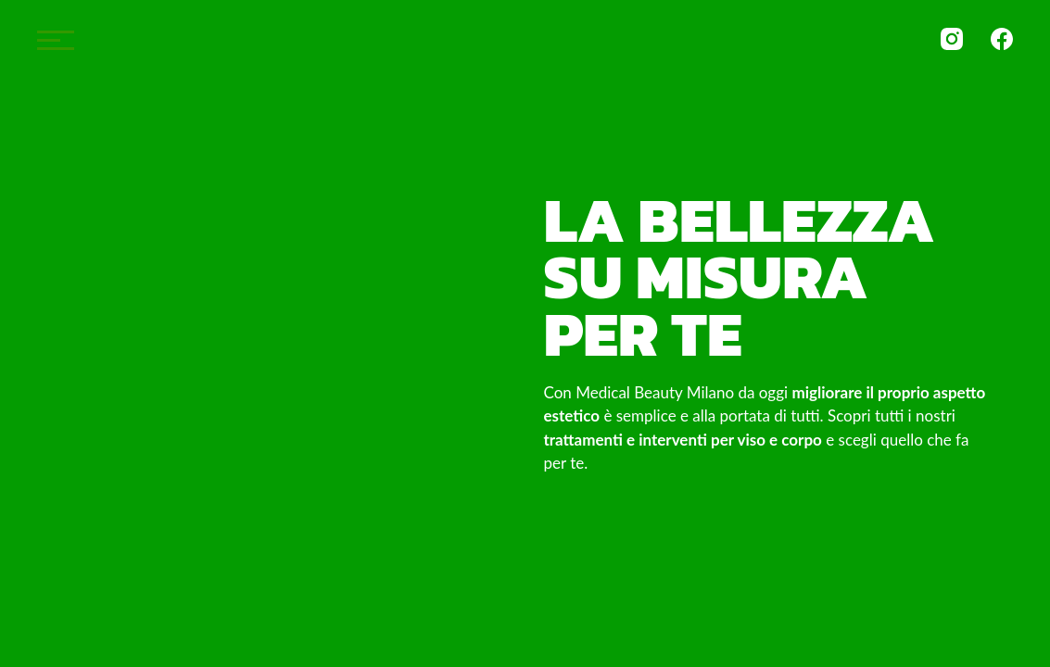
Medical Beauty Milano (525, 47)
